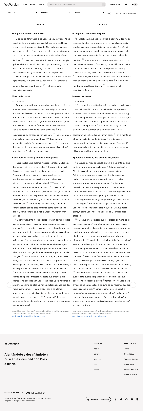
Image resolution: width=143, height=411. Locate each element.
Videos (41, 4)
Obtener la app (115, 4)
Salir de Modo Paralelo (128, 13)
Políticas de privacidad (35, 398)
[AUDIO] (109, 13)
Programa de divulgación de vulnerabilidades (20, 401)
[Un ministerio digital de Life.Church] (71, 391)
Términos (47, 398)
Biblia (25, 4)
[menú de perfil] (134, 4)
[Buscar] (74, 4)
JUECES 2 (23, 12)
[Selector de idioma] (126, 4)
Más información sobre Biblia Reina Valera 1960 (28, 316)
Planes (32, 4)
